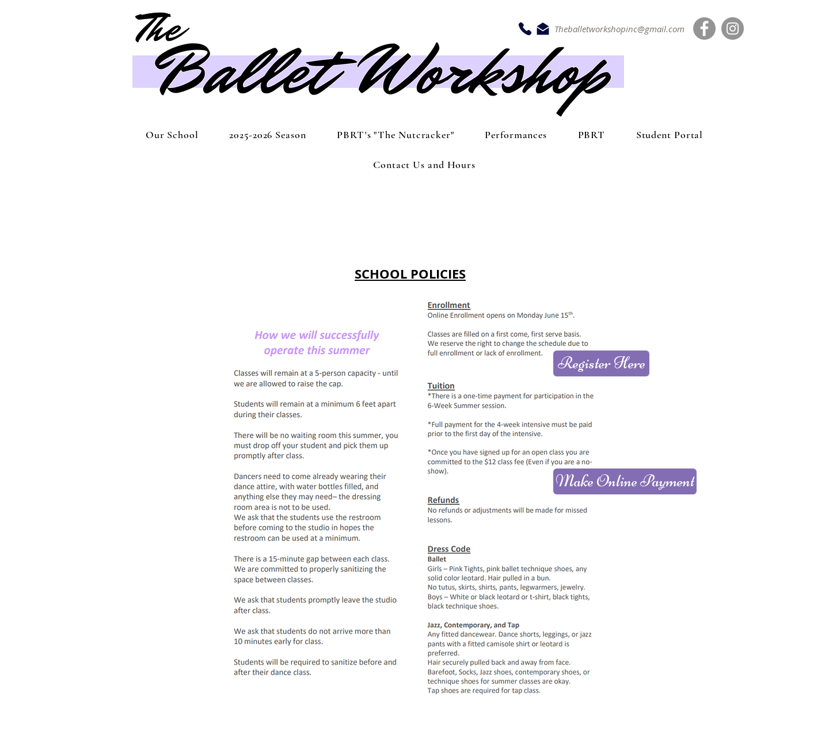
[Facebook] (704, 28)
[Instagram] (732, 28)
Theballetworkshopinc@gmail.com (619, 29)
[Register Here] (601, 363)
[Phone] (525, 28)
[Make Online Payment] (625, 481)
